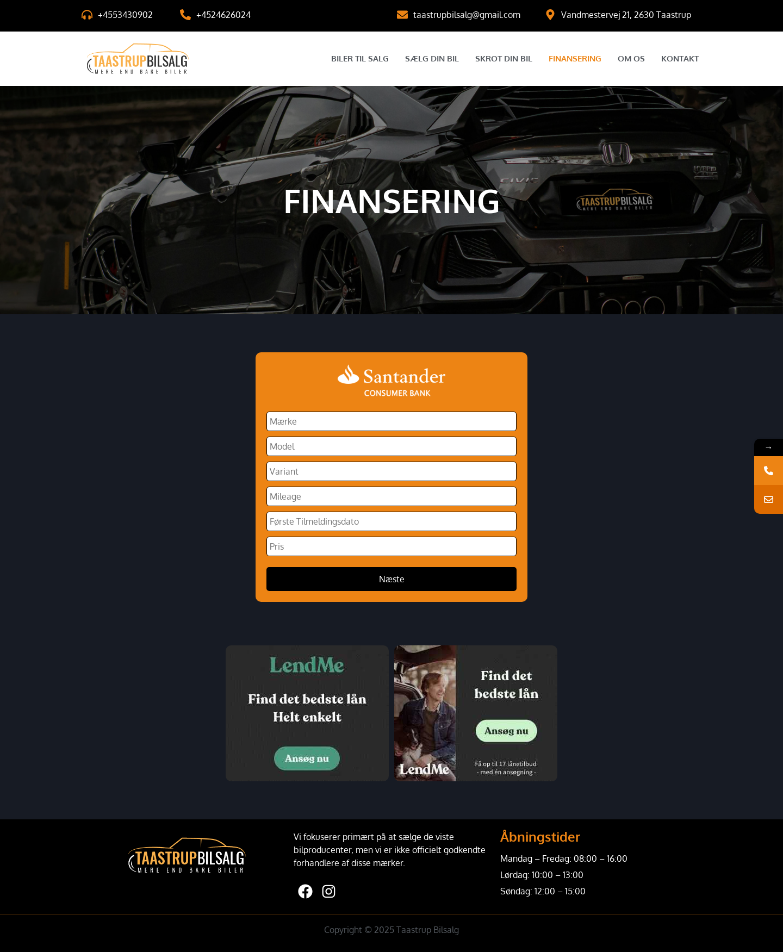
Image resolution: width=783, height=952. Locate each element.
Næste (392, 579)
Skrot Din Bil (503, 58)
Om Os (631, 58)
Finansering (575, 58)
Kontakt (680, 58)
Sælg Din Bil (432, 58)
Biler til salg (360, 58)
